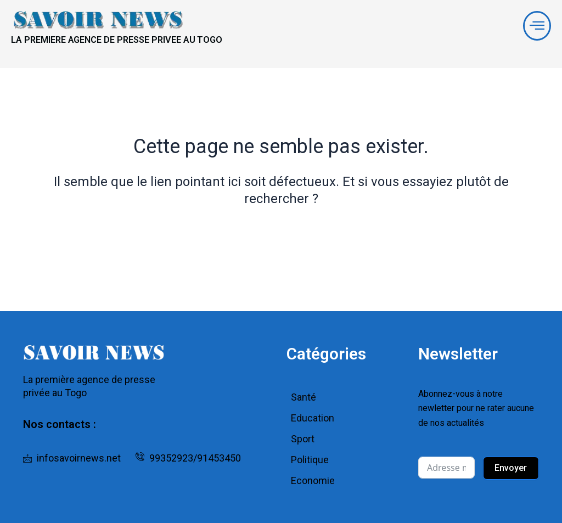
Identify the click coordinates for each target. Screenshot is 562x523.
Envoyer (510, 468)
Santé (303, 397)
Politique (310, 459)
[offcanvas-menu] (535, 28)
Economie (313, 480)
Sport (302, 439)
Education (312, 418)
